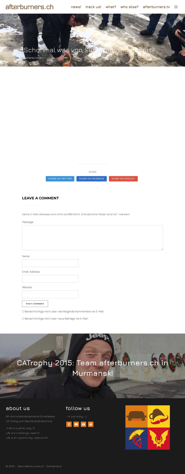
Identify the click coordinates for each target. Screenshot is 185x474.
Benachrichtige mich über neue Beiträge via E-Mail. (56, 318)
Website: (27, 287)
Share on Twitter (60, 178)
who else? (129, 7)
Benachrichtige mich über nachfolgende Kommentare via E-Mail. (64, 311)
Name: (26, 256)
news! (76, 7)
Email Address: (31, 271)
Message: (28, 221)
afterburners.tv (156, 7)
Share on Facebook (91, 178)
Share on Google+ (123, 178)
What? (111, 7)
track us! (93, 7)
